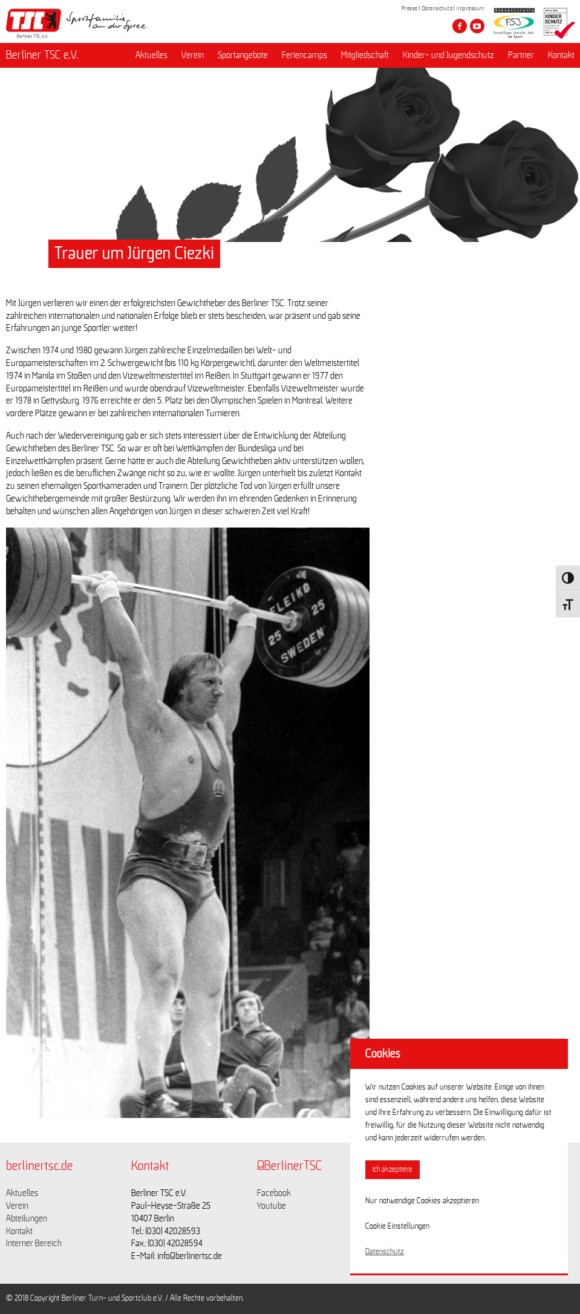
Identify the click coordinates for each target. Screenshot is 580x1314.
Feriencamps (304, 55)
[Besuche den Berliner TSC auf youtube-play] (477, 26)
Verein (192, 55)
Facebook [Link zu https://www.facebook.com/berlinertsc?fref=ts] (274, 1193)
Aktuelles (151, 55)
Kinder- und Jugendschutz (448, 55)
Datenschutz (437, 8)
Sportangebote (243, 55)
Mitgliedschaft (365, 55)
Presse (410, 8)
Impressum (470, 8)
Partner (521, 55)
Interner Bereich (34, 1243)
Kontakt (561, 55)
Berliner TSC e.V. (42, 55)
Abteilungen (26, 1218)
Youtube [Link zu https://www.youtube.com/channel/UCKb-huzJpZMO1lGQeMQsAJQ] (271, 1206)
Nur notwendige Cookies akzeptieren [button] (422, 1201)
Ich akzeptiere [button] (392, 1170)
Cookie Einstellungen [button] (397, 1226)
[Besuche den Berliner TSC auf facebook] (459, 26)
